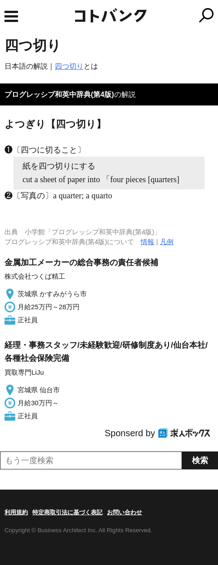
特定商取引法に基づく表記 (67, 512)
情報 (147, 241)
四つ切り (69, 66)
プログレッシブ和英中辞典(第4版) (59, 94)
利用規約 (16, 512)
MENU (11, 16)
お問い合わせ (124, 512)
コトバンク (146, 15)
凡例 (167, 241)
